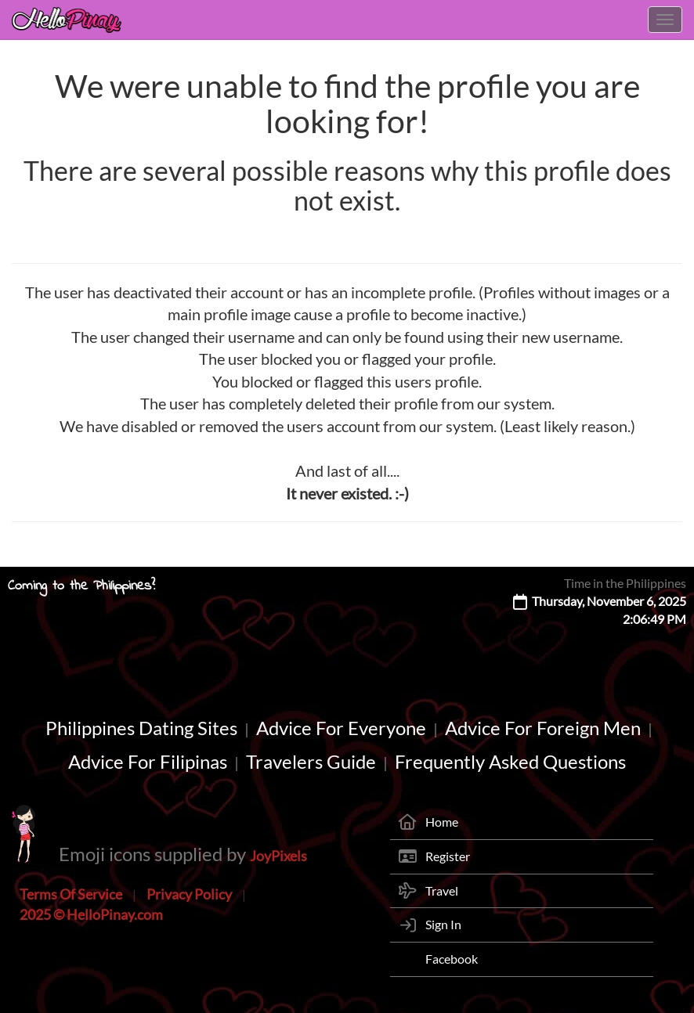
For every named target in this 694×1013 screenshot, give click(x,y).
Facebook (451, 958)
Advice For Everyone (341, 727)
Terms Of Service (71, 894)
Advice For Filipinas (147, 761)
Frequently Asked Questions (510, 761)
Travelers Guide (311, 761)
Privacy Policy (189, 894)
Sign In (443, 924)
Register (447, 856)
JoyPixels (278, 855)
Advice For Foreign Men (543, 727)
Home (441, 821)
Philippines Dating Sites (141, 727)
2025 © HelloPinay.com (91, 914)
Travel (441, 890)
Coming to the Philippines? (81, 586)
